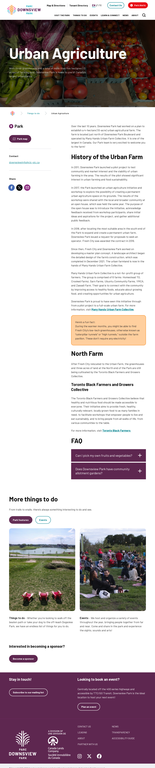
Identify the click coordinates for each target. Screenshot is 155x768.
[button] (138, 5)
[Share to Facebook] (11, 187)
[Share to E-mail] (27, 187)
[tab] (30, 127)
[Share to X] (19, 187)
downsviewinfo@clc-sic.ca (24, 162)
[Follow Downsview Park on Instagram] (81, 756)
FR (100, 5)
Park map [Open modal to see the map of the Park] (22, 138)
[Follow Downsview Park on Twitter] (89, 756)
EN (94, 5)
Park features (21, 522)
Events (43, 522)
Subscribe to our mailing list (28, 692)
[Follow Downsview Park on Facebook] (99, 756)
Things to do (33, 113)
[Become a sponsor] (23, 659)
